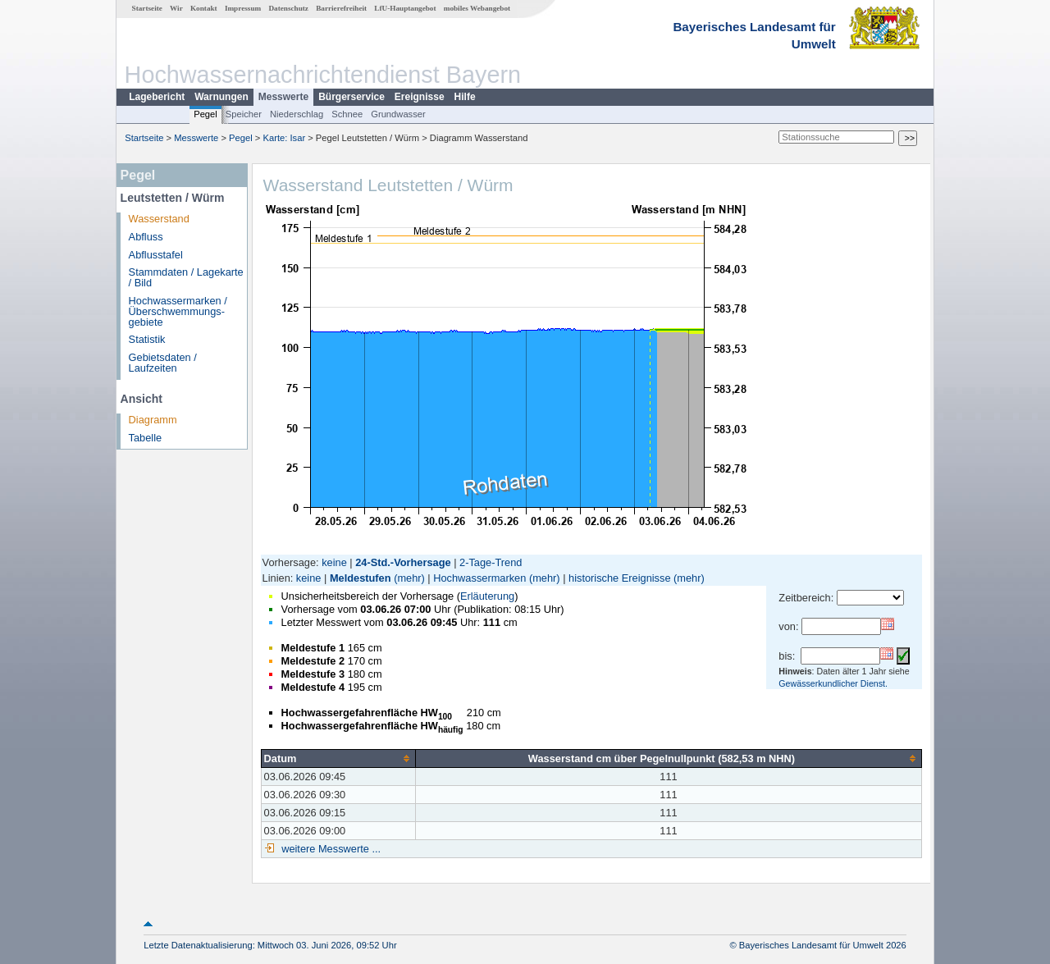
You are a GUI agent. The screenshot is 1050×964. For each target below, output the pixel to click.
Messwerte (283, 97)
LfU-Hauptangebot (405, 8)
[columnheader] (338, 758)
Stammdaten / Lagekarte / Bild (186, 277)
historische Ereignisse (619, 578)
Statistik (147, 339)
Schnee (347, 114)
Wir (176, 8)
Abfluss (146, 237)
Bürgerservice (351, 97)
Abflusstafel (156, 255)
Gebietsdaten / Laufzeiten (163, 362)
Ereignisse (420, 97)
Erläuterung (487, 596)
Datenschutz (288, 8)
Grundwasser (398, 114)
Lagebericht (157, 97)
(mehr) (409, 578)
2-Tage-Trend (490, 562)
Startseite (147, 8)
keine (334, 562)
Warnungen (221, 97)
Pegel (205, 114)
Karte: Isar (284, 138)
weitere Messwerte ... (330, 849)
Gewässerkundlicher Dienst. (833, 683)
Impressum (243, 8)
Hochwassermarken (479, 578)
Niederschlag (296, 114)
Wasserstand (159, 218)
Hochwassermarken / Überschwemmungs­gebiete (178, 311)
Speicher (244, 114)
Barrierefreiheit (341, 8)
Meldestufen (360, 578)
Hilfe (465, 97)
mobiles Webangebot (477, 8)
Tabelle (145, 438)
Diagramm (153, 419)
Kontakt (203, 8)
